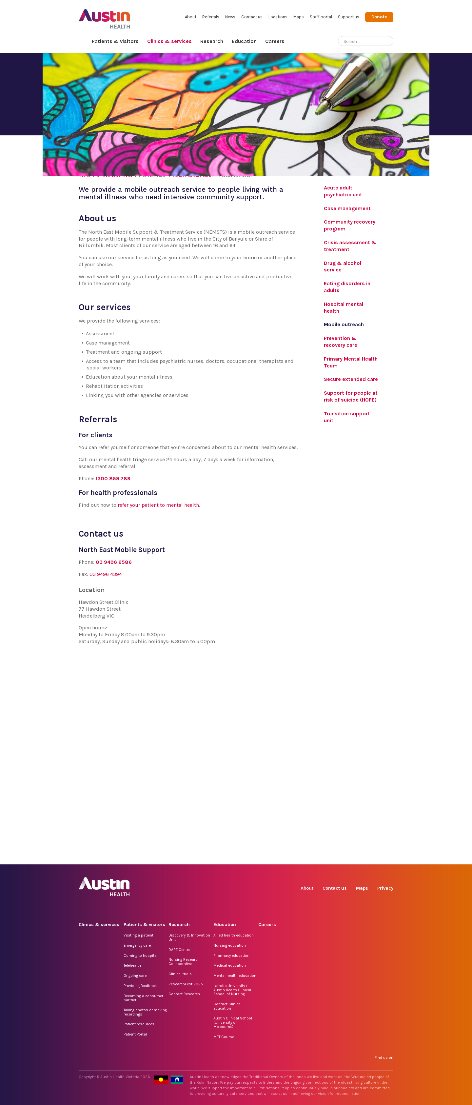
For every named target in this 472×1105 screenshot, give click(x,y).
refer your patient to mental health (158, 505)
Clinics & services (169, 41)
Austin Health (104, 16)
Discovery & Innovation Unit (189, 937)
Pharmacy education (231, 955)
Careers (275, 41)
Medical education (229, 965)
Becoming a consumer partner (143, 998)
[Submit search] (388, 41)
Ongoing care (135, 975)
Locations (277, 16)
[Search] (358, 40)
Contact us (252, 16)
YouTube (388, 857)
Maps (298, 16)
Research (211, 41)
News (230, 16)
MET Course (223, 1037)
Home (83, 41)
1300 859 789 (113, 478)
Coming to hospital (141, 955)
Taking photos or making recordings (145, 1012)
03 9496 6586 (114, 562)
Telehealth (132, 965)
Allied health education (233, 935)
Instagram (327, 857)
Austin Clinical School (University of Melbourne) (232, 1022)
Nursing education (229, 945)
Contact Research (184, 994)
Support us (348, 16)
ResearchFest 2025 (185, 984)
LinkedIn (357, 857)
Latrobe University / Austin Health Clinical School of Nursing (232, 989)
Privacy (385, 888)
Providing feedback (140, 985)
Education (244, 41)
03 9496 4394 (105, 574)
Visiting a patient (138, 935)
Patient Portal (135, 1034)
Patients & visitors (115, 41)
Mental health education (234, 975)
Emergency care (137, 945)
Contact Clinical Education (227, 1006)
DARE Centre (179, 949)
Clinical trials (180, 974)
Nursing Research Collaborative (184, 961)
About (190, 16)
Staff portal (321, 16)
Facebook (312, 857)
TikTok (342, 857)
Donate (379, 17)
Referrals (210, 16)
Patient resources (139, 1024)
